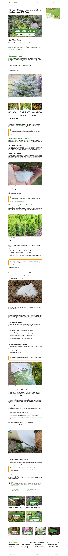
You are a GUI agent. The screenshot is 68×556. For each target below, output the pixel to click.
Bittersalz (10, 58)
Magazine (37, 554)
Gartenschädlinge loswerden (53, 547)
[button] (33, 3)
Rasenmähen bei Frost (25, 546)
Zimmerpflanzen (11, 546)
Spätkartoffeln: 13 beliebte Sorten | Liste (33, 491)
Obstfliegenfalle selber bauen (53, 546)
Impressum (57, 554)
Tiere (9, 550)
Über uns (54, 2)
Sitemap (43, 554)
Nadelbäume (15, 60)
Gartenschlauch (26, 410)
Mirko (12, 482)
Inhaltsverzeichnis (14, 53)
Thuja (12, 120)
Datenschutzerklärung (49, 554)
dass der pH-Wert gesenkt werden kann (19, 125)
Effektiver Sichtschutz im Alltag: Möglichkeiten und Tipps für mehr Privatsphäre (34, 490)
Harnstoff (20, 253)
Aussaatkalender (37, 2)
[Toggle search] (59, 3)
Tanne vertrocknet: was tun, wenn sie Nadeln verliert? (13, 112)
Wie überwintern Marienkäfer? (40, 546)
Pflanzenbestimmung (47, 2)
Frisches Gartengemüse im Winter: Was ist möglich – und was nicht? (17, 490)
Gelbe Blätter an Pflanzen (26, 547)
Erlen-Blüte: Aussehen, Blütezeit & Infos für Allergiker (17, 492)
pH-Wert (20, 123)
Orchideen (10, 547)
